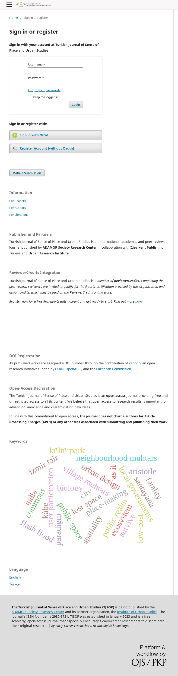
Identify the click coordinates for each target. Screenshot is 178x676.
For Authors (17, 208)
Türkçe (14, 584)
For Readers (17, 201)
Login (76, 104)
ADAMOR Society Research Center (38, 612)
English (15, 577)
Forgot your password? (44, 90)
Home (13, 18)
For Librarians (18, 215)
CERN (59, 369)
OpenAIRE (73, 369)
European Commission (113, 369)
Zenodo (134, 363)
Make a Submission (27, 173)
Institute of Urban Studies (137, 612)
